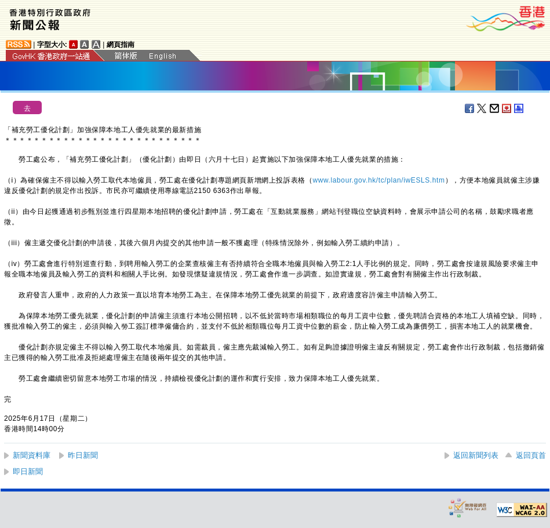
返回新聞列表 (475, 455)
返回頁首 (531, 455)
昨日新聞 (83, 455)
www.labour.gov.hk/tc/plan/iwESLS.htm (378, 180)
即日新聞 (28, 471)
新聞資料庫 (31, 455)
